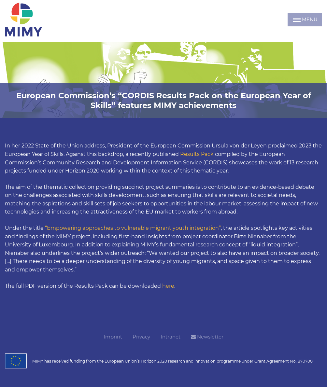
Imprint (113, 337)
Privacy (141, 337)
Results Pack (197, 154)
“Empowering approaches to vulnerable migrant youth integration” (133, 228)
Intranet (170, 337)
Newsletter (207, 337)
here (168, 286)
